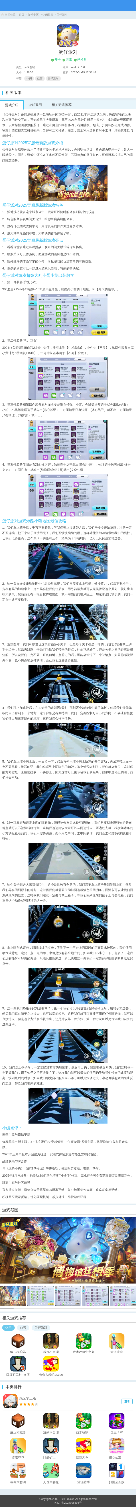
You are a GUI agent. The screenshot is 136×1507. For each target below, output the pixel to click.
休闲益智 (48, 14)
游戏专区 (33, 14)
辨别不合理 (51, 1351)
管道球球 (116, 1351)
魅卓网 (71, 1499)
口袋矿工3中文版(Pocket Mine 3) (18, 1374)
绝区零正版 (27, 1398)
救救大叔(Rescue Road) (51, 1374)
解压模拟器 (18, 1351)
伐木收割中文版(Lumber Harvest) (84, 1351)
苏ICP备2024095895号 (68, 1502)
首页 (21, 14)
